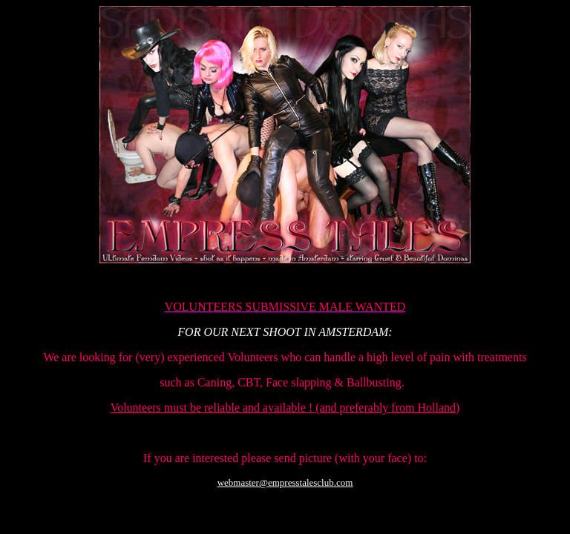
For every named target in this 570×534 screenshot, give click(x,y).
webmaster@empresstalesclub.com (285, 482)
